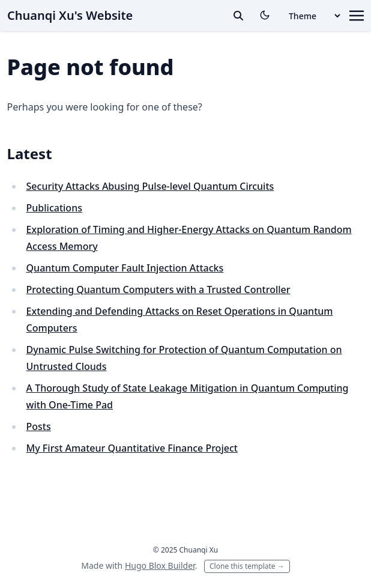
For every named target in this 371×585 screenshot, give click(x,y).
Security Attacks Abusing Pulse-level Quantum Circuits (150, 186)
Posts (38, 426)
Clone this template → (247, 566)
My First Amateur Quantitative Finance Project (132, 448)
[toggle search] (238, 15)
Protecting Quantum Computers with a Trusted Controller (158, 289)
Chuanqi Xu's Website (70, 15)
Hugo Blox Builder (160, 565)
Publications (54, 207)
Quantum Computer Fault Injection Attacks (125, 267)
